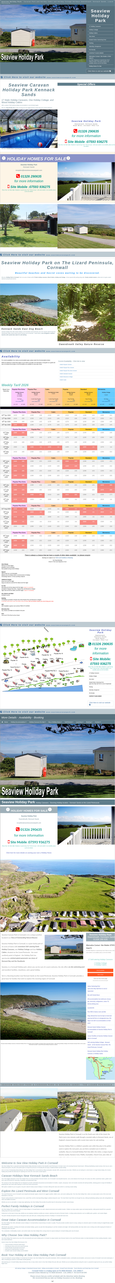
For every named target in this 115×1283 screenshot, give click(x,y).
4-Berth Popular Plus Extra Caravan (68, 370)
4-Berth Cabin (63, 380)
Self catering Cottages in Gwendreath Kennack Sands (28, 1268)
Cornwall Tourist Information (66, 1268)
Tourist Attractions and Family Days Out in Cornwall (86, 1268)
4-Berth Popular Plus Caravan (67, 367)
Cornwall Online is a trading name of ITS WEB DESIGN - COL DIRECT (57, 1271)
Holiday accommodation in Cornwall (50, 1268)
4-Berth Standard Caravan (66, 373)
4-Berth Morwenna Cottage (66, 376)
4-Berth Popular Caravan (66, 364)
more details (20, 401)
